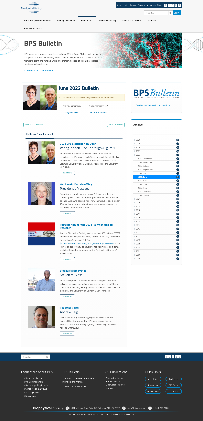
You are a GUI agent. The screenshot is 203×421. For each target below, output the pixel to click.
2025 (138, 143)
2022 (138, 154)
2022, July (158, 173)
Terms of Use (115, 414)
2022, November (158, 162)
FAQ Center (173, 385)
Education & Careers (131, 20)
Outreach (151, 20)
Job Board (173, 391)
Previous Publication (34, 124)
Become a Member (98, 112)
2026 (138, 139)
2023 (138, 151)
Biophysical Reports (115, 384)
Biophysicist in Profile (42, 280)
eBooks (109, 388)
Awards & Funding (107, 20)
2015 (138, 221)
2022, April (158, 184)
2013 (138, 228)
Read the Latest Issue (75, 386)
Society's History (33, 378)
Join (126, 5)
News (160, 5)
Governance (31, 396)
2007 (138, 251)
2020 (138, 202)
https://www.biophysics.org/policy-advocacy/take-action (87, 243)
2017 (138, 213)
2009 (138, 243)
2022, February (158, 191)
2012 (138, 232)
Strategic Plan (32, 392)
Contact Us (173, 378)
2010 (138, 239)
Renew (133, 5)
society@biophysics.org (136, 407)
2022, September (158, 169)
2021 (138, 198)
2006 (138, 254)
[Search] (158, 12)
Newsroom (153, 385)
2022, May (158, 180)
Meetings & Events (66, 20)
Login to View (72, 112)
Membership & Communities (37, 20)
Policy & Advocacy (33, 28)
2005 (138, 258)
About (120, 5)
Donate (141, 5)
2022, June (158, 177)
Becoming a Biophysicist (37, 385)
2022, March (158, 188)
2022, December (158, 158)
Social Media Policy (128, 414)
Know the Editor (42, 317)
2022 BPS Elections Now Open (42, 153)
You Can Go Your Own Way (42, 193)
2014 (138, 224)
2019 (138, 206)
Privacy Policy (104, 414)
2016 (138, 217)
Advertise (151, 5)
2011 (138, 236)
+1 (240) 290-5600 (160, 407)
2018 (138, 210)
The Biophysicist (114, 381)
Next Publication (115, 124)
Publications (87, 20)
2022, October (158, 166)
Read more (67, 172)
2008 (138, 247)
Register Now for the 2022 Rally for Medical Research (42, 234)
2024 (138, 147)
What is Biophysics (34, 381)
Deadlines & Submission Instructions (152, 105)
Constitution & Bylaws (36, 388)
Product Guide (153, 391)
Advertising (153, 378)
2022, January (158, 195)
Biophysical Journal (114, 378)
